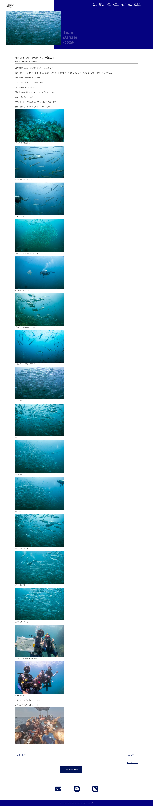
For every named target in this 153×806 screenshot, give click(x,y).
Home (94, 4)
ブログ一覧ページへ (71, 769)
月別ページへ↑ (132, 763)
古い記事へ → (132, 755)
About (123, 4)
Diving (102, 4)
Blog (130, 4)
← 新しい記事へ (21, 755)
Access (116, 4)
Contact (137, 4)
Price (109, 4)
